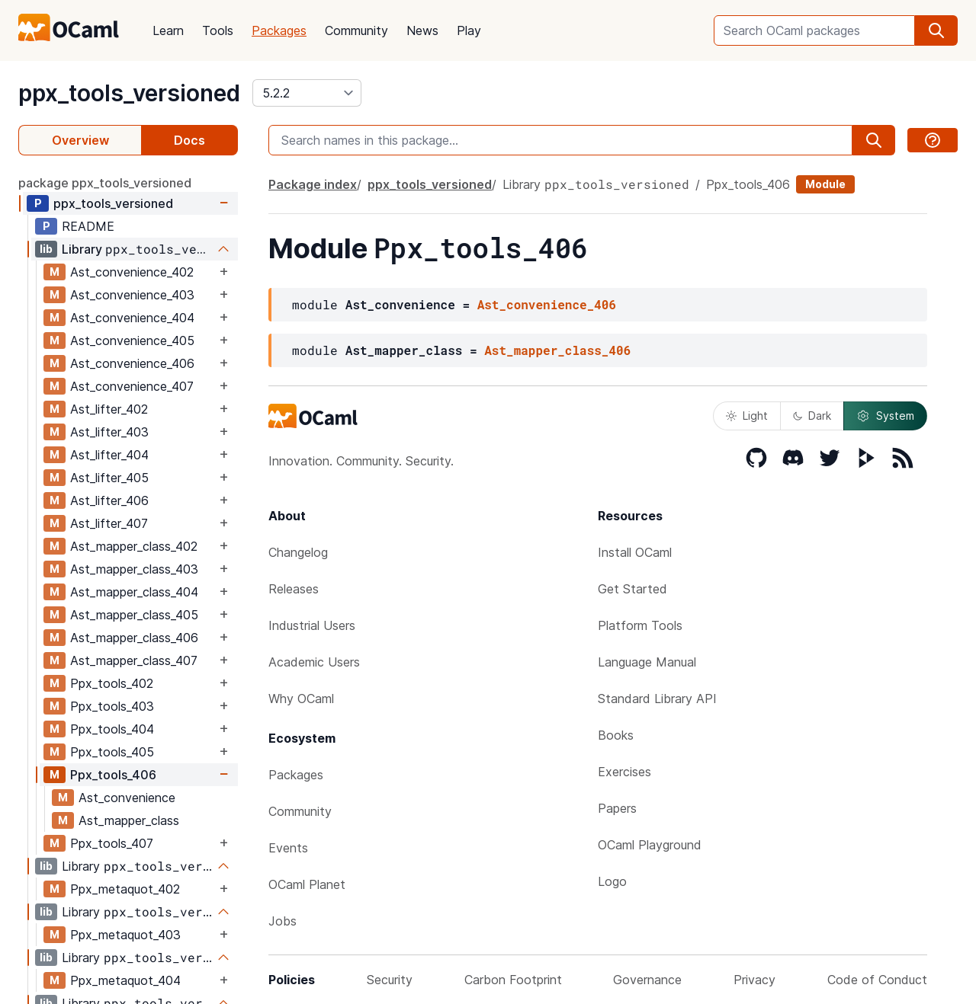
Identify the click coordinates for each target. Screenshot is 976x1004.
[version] (306, 93)
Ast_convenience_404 (132, 317)
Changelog (298, 552)
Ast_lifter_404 (109, 454)
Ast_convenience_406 (132, 363)
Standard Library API (657, 698)
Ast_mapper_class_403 (134, 569)
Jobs (282, 921)
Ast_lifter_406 (109, 500)
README (88, 226)
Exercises (624, 771)
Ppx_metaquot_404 (125, 980)
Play (469, 30)
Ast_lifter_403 (109, 432)
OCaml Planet (306, 884)
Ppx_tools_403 (112, 706)
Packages (279, 30)
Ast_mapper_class (129, 820)
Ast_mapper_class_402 (133, 546)
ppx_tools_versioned (129, 93)
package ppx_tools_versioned (104, 182)
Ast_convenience (127, 797)
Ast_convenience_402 (132, 272)
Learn (168, 30)
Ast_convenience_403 (132, 294)
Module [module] (825, 183)
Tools (217, 30)
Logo (612, 881)
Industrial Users (311, 625)
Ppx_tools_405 (112, 751)
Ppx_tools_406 (113, 774)
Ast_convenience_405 (132, 340)
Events (288, 847)
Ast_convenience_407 (132, 386)
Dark (812, 415)
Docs (189, 140)
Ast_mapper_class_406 (134, 637)
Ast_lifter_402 (109, 409)
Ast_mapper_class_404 (134, 592)
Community (356, 30)
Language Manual (647, 662)
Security (390, 979)
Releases (293, 588)
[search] (936, 30)
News (422, 30)
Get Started (632, 588)
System (885, 416)
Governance (647, 979)
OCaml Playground (650, 844)
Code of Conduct (877, 979)
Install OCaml (635, 552)
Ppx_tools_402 (111, 683)
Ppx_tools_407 (111, 843)
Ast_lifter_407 (109, 523)
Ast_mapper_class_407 (133, 660)
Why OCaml (301, 698)
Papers (617, 808)
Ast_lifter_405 (109, 477)
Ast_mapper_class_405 (134, 614)
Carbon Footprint (513, 979)
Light (747, 415)
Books (616, 735)
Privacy (754, 979)
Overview (80, 140)
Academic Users (314, 662)
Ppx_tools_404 (112, 729)
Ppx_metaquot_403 (125, 934)
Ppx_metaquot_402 (125, 889)
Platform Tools (640, 625)
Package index (312, 184)
